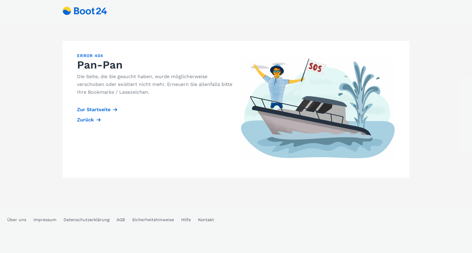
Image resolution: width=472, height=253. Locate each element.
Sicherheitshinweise (153, 219)
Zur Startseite (93, 109)
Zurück (85, 120)
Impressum (44, 219)
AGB (120, 219)
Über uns (16, 219)
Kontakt (206, 219)
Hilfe (186, 219)
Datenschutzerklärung (86, 219)
